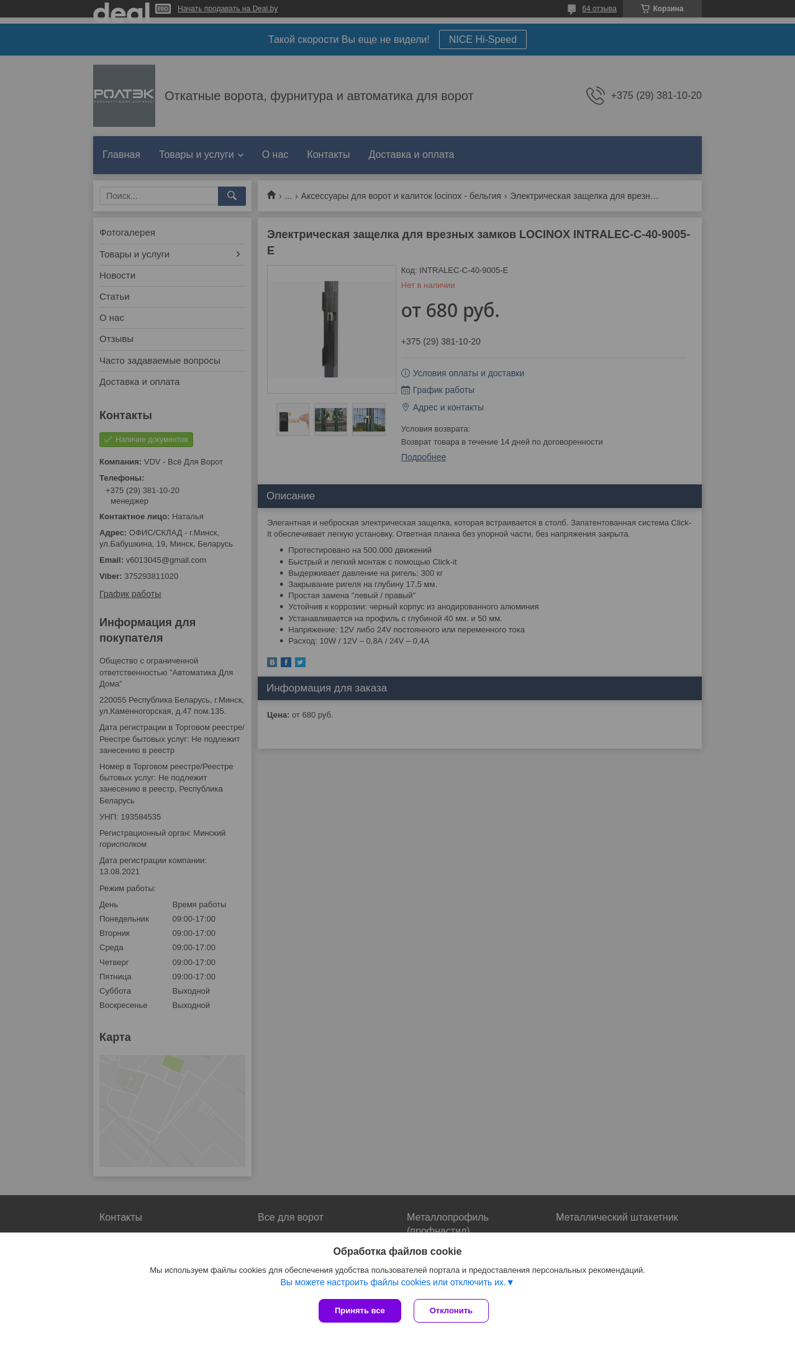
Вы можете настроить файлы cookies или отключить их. (393, 1282)
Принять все (360, 1310)
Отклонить (451, 1310)
